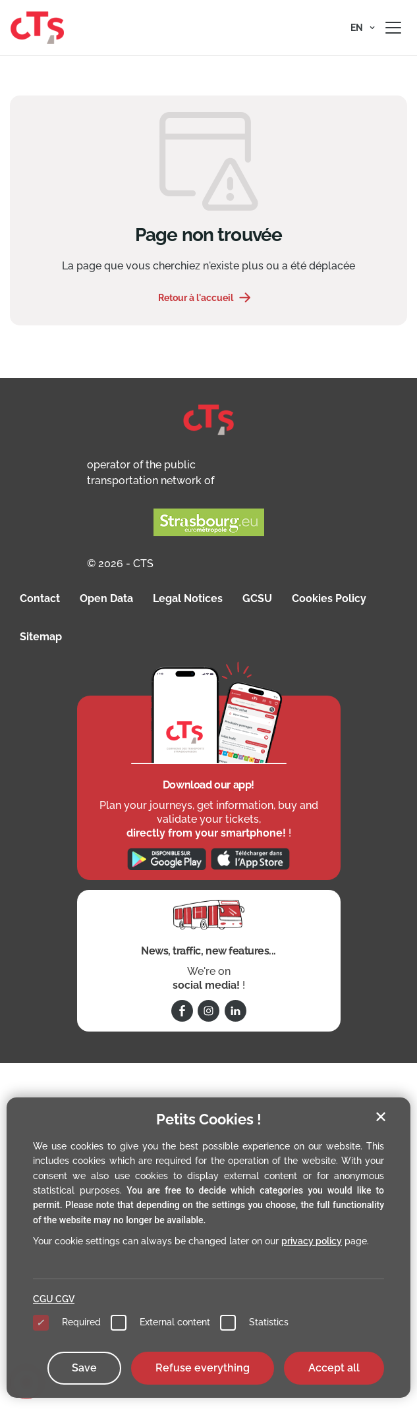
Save (84, 1368)
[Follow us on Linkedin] (235, 1011)
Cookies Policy (329, 598)
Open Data (106, 598)
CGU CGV (53, 1299)
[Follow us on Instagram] (208, 1011)
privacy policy (311, 1241)
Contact (40, 598)
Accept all (334, 1368)
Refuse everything (202, 1368)
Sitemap (41, 636)
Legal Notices (188, 598)
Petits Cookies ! (209, 1119)
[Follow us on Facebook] (182, 1011)
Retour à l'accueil (195, 297)
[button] (362, 27)
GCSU (257, 598)
